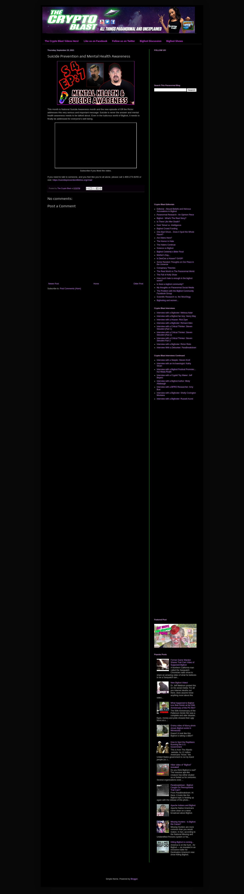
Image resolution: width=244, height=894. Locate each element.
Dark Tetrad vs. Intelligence (169, 225)
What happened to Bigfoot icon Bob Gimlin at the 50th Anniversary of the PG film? (183, 705)
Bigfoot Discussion (150, 41)
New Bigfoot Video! (179, 682)
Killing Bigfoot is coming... (182, 842)
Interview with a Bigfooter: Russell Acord (175, 399)
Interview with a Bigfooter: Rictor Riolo (174, 344)
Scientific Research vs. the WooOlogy (174, 297)
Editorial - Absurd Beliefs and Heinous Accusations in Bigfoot (174, 210)
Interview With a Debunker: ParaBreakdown (176, 347)
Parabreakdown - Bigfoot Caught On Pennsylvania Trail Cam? (182, 787)
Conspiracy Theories (166, 268)
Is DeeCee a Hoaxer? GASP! (170, 258)
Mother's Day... (163, 255)
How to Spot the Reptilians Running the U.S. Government (183, 744)
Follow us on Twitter (123, 41)
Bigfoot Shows (174, 41)
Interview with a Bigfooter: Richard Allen (174, 323)
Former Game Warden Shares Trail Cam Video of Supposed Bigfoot (182, 662)
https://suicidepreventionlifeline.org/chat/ (72, 180)
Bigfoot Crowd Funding (167, 228)
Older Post (138, 284)
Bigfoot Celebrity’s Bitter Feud (170, 252)
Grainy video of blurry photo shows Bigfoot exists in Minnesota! (183, 728)
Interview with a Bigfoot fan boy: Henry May (176, 316)
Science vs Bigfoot (165, 248)
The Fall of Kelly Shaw (167, 275)
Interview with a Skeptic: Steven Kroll (173, 360)
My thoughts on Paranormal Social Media (175, 287)
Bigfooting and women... (168, 300)
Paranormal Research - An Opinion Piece (175, 215)
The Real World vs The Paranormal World (175, 271)
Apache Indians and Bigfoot (183, 805)
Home (96, 284)
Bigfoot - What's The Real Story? (171, 218)
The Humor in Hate (165, 241)
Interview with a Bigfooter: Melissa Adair (175, 313)
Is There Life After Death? (168, 221)
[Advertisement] (175, 147)
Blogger (134, 879)
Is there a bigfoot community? (170, 284)
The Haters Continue (166, 245)
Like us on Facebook (95, 41)
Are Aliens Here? (164, 238)
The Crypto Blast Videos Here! (62, 41)
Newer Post (53, 284)
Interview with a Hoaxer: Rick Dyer (172, 320)
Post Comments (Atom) (70, 288)
